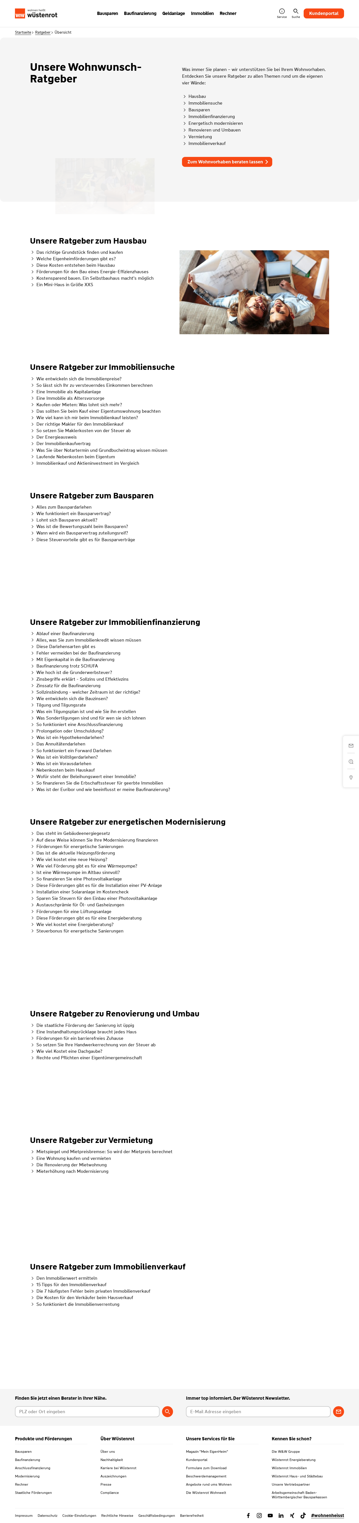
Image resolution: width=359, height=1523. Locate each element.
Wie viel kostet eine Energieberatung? (71, 924)
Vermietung (197, 137)
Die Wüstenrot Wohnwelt (206, 1492)
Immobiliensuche (202, 103)
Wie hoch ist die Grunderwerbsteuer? (71, 672)
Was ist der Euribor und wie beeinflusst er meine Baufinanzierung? (100, 790)
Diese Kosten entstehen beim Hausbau (72, 265)
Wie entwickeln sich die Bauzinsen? (69, 699)
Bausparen (196, 110)
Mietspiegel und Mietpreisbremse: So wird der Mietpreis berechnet (101, 1152)
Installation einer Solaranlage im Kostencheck (79, 892)
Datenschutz (47, 1515)
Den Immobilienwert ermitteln (63, 1278)
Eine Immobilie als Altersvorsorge (67, 398)
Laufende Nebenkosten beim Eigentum (72, 457)
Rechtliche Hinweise (117, 1515)
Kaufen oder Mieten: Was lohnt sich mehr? (76, 405)
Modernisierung (27, 1476)
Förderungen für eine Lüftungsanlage (70, 912)
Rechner (21, 1484)
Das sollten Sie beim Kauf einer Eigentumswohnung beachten (95, 411)
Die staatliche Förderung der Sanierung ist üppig (82, 1025)
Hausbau (194, 96)
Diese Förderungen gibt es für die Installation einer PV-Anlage (96, 885)
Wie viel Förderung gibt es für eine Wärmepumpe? (83, 866)
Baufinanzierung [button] (140, 13)
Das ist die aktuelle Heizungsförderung (72, 853)
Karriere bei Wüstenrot (118, 1468)
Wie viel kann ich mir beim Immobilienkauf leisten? (84, 418)
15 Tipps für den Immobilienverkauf (68, 1285)
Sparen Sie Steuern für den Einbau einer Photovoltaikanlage (93, 898)
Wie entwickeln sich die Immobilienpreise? (75, 379)
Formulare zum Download (206, 1468)
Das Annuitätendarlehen (57, 744)
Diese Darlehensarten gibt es (62, 647)
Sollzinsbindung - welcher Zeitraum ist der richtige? (85, 692)
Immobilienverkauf (204, 143)
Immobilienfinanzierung (208, 117)
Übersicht (63, 32)
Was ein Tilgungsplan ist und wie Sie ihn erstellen (83, 712)
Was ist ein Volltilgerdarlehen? (64, 757)
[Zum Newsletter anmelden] (338, 1411)
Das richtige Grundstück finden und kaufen (76, 252)
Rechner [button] (228, 13)
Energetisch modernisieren (212, 123)
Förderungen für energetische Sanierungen (76, 847)
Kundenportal (324, 13)
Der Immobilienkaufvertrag (60, 444)
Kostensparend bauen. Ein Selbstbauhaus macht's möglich (92, 278)
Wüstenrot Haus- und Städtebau (297, 1476)
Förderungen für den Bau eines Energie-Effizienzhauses (89, 272)
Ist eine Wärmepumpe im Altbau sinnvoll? (75, 872)
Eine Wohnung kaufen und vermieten (70, 1158)
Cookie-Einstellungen (79, 1515)
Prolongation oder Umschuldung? (66, 731)
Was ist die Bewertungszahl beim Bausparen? (79, 527)
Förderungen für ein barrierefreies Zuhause (76, 1038)
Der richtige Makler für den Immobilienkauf (76, 424)
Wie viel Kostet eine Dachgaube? (66, 1051)
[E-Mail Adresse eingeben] (258, 1411)
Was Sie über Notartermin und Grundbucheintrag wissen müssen (98, 450)
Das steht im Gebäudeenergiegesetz (70, 833)
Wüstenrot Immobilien (289, 1468)
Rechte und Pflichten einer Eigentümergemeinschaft (86, 1058)
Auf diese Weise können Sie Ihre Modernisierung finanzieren (94, 840)
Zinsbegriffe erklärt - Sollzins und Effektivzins (79, 679)
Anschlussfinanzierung (32, 1468)
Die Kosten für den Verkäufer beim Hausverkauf (81, 1298)
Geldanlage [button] (173, 13)
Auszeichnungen (113, 1476)
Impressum (24, 1515)
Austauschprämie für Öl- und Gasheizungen (77, 905)
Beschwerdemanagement (206, 1476)
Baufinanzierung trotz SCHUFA (64, 666)
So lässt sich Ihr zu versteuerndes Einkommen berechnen (91, 385)
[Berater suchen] (167, 1411)
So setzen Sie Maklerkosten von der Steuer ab (80, 431)
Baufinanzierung (27, 1459)
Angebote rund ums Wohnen (209, 1484)
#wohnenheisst (327, 1516)
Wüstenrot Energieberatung (294, 1459)
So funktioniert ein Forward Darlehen (70, 751)
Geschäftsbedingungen (156, 1515)
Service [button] (282, 13)
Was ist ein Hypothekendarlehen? (67, 737)
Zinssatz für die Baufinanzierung (65, 686)
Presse (105, 1484)
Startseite (23, 32)
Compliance (109, 1492)
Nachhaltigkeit (111, 1459)
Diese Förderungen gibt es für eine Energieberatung (86, 918)
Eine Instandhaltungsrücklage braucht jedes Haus (83, 1032)
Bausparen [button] (107, 13)
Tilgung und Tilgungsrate (58, 705)
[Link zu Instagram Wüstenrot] (259, 1515)
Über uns (107, 1451)
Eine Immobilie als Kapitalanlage (65, 392)
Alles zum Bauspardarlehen (60, 507)
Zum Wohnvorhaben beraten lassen (228, 162)
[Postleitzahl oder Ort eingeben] (87, 1411)
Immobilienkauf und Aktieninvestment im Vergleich (84, 463)
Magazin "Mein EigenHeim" (207, 1451)
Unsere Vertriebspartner (291, 1484)
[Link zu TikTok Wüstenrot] (303, 1515)
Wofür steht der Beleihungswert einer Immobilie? (83, 777)
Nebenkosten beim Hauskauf (62, 770)
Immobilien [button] (202, 13)
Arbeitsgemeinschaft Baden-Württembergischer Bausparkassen (299, 1494)
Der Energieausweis (53, 437)
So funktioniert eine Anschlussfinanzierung (76, 725)
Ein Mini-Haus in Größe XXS (61, 285)
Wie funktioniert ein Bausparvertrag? (70, 514)
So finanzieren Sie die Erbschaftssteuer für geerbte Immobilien (96, 783)
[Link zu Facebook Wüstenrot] (248, 1515)
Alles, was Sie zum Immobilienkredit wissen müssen (85, 640)
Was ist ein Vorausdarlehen (60, 764)
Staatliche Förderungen (33, 1492)
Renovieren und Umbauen (211, 130)
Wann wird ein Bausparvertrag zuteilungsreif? (79, 533)
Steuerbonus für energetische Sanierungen (76, 931)
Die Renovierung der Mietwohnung (68, 1165)
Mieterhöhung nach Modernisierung (69, 1171)
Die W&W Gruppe (286, 1451)
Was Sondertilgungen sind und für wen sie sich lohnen (88, 718)
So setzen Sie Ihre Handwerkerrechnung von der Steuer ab (93, 1045)
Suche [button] (296, 13)
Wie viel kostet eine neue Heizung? (68, 859)
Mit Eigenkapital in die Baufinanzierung (72, 659)
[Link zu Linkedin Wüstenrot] (281, 1515)
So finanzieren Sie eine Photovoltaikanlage (76, 879)
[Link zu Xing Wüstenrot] (292, 1515)
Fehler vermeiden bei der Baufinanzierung (75, 653)
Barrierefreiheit (192, 1515)
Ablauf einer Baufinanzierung (62, 634)
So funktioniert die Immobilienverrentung (74, 1304)
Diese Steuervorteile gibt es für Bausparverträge (82, 540)
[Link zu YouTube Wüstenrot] (270, 1515)
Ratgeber (43, 32)
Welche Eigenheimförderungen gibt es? (73, 259)
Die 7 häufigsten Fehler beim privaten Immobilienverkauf (90, 1291)
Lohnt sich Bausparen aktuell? (63, 520)
